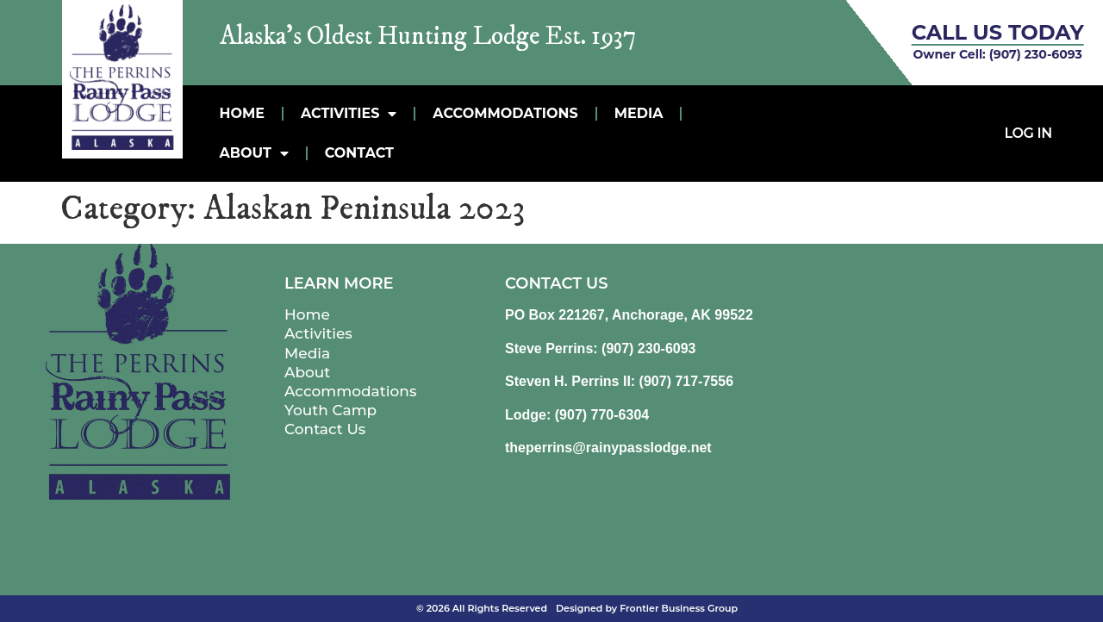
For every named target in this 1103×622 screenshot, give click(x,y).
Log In (1028, 133)
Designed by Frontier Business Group (647, 608)
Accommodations (505, 113)
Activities (348, 113)
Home (242, 113)
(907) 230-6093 (1035, 54)
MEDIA (639, 113)
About (254, 153)
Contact (359, 153)
